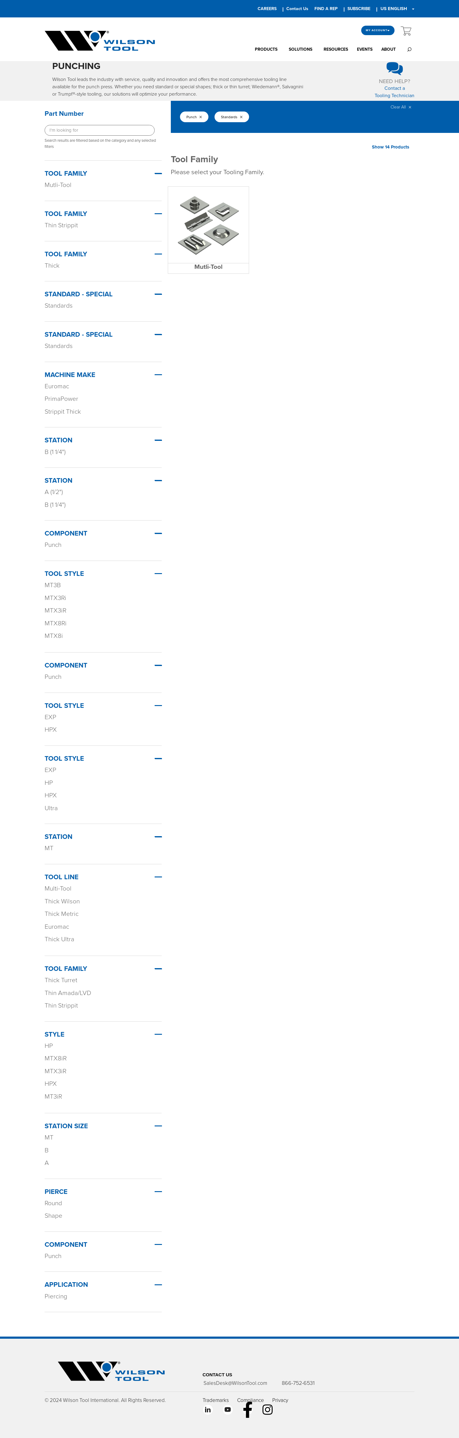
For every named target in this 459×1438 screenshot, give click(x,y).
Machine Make (70, 375)
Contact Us (297, 8)
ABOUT (388, 49)
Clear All (401, 107)
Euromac (57, 386)
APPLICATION (66, 1285)
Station (58, 440)
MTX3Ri (55, 598)
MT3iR (53, 1096)
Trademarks (216, 1400)
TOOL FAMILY (66, 969)
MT (49, 848)
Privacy (280, 1400)
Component (66, 533)
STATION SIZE (66, 1126)
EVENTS (365, 49)
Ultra (51, 808)
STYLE (54, 1034)
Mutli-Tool (58, 185)
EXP (50, 717)
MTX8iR (56, 1058)
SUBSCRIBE (358, 8)
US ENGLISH (393, 8)
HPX (51, 730)
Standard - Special (79, 294)
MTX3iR (55, 610)
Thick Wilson (62, 901)
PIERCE (56, 1192)
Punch (53, 545)
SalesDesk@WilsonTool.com (234, 1383)
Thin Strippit (61, 225)
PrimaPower (61, 399)
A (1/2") (54, 492)
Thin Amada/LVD (68, 993)
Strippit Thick (63, 411)
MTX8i (54, 636)
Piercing (56, 1296)
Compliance (250, 1400)
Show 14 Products (390, 147)
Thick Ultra (59, 939)
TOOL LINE (62, 877)
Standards (59, 305)
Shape (53, 1216)
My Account (378, 30)
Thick (52, 265)
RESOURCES (336, 49)
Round (53, 1203)
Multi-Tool (58, 888)
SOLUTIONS (300, 49)
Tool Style (64, 574)
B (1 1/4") (55, 452)
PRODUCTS (266, 49)
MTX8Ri (56, 623)
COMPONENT (66, 1245)
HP (49, 783)
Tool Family (66, 173)
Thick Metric (62, 914)
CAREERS (267, 8)
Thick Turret (61, 980)
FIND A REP (326, 8)
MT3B (53, 585)
